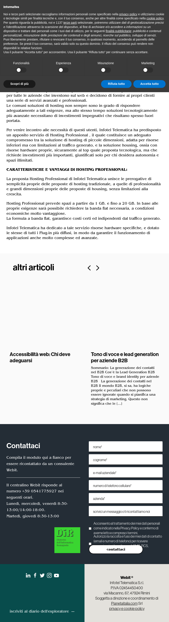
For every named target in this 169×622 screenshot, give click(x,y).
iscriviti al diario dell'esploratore (39, 611)
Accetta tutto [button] (149, 84)
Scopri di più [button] (19, 84)
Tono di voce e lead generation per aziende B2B (125, 357)
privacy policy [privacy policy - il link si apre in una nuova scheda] (128, 14)
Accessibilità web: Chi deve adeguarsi (40, 357)
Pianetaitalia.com (124, 603)
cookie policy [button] (154, 18)
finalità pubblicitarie (118, 31)
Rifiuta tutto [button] (116, 84)
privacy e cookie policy (126, 608)
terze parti (70, 22)
